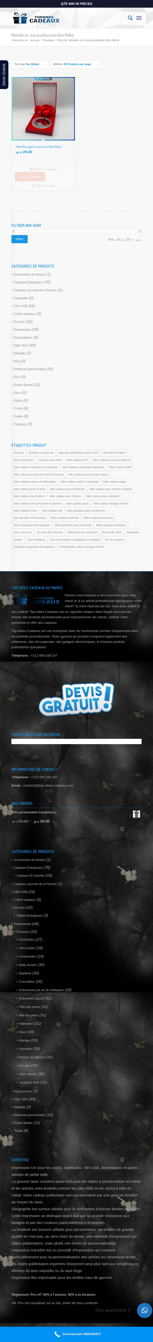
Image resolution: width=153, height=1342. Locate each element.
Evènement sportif (31, 998)
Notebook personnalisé (29, 369)
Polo (17, 377)
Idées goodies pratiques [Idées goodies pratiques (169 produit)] (111, 525)
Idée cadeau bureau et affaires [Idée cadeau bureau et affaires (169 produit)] (112, 459)
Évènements (22, 329)
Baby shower (28, 965)
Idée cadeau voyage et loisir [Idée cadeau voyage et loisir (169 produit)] (110, 503)
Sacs (17, 393)
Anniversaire (27, 956)
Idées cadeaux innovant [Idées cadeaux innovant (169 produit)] (98, 517)
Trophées (20, 424)
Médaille (19, 353)
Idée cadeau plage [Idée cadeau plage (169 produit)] (114, 481)
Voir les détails (43, 186)
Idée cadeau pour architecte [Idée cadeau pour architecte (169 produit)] (67, 488)
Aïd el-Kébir (27, 948)
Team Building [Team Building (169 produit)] (36, 539)
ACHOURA (26, 940)
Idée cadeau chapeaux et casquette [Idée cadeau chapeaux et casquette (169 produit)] (36, 467)
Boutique (48, 40)
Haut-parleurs (23, 337)
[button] (144, 1310)
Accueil (34, 40)
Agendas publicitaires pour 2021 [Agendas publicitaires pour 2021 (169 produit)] (78, 452)
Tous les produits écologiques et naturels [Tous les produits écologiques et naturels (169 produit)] (75, 539)
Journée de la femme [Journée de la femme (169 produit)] (50, 532)
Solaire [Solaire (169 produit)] (18, 539)
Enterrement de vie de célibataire (41, 990)
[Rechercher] (128, 18)
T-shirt (18, 408)
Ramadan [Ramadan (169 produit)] (133, 532)
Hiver (22, 1032)
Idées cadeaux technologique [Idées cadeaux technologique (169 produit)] (32, 525)
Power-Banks (23, 385)
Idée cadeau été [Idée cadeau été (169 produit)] (52, 510)
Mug (17, 361)
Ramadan (25, 1049)
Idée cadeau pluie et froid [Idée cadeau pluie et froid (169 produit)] (29, 488)
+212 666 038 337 (44, 777)
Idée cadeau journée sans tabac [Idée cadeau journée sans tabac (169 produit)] (88, 474)
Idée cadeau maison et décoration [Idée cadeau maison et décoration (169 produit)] (35, 481)
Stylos (18, 400)
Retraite (24, 1065)
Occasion (22, 932)
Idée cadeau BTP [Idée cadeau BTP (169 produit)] (77, 459)
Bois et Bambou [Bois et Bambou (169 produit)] (23, 459)
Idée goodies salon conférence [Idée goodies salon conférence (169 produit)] (86, 510)
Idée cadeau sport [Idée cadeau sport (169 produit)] (77, 503)
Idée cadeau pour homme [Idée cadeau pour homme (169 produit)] (65, 496)
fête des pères (28, 1015)
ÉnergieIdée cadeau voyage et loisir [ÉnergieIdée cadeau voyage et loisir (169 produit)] (82, 546)
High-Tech (21, 345)
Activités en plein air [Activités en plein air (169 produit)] (41, 452)
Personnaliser (30, 177)
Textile (18, 416)
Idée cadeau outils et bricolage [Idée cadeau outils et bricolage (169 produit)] (79, 481)
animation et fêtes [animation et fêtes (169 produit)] (114, 452)
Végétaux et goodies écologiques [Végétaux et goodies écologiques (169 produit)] (34, 546)
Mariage (24, 1040)
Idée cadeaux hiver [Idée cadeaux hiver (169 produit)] (25, 510)
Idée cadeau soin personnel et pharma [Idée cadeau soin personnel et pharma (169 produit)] (37, 503)
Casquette (21, 298)
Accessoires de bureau (29, 274)
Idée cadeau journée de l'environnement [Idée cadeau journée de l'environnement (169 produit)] (38, 474)
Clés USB (20, 306)
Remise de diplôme (32, 1057)
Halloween (26, 1024)
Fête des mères (29, 1007)
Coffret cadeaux (25, 314)
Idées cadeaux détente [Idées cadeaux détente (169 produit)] (64, 517)
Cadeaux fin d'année (30, 875)
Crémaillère (27, 982)
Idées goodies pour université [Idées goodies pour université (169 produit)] (73, 525)
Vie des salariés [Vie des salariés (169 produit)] (114, 539)
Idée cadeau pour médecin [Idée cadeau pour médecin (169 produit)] (102, 496)
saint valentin (28, 1074)
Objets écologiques (29, 915)
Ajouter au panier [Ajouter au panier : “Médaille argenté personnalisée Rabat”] (43, 169)
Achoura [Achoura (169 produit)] (19, 452)
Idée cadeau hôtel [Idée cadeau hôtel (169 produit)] (120, 467)
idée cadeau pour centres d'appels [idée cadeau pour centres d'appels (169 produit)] (110, 488)
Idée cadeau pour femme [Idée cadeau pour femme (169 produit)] (29, 496)
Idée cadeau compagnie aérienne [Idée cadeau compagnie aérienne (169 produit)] (83, 467)
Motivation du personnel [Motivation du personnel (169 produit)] (82, 532)
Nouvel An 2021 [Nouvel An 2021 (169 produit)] (112, 532)
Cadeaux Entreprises (28, 282)
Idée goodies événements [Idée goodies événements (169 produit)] (30, 517)
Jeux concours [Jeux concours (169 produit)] (23, 532)
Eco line (19, 322)
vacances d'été (29, 1082)
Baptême (25, 973)
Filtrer (20, 239)
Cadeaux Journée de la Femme (35, 290)
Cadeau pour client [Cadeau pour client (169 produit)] (50, 459)
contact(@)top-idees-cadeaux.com (48, 785)
